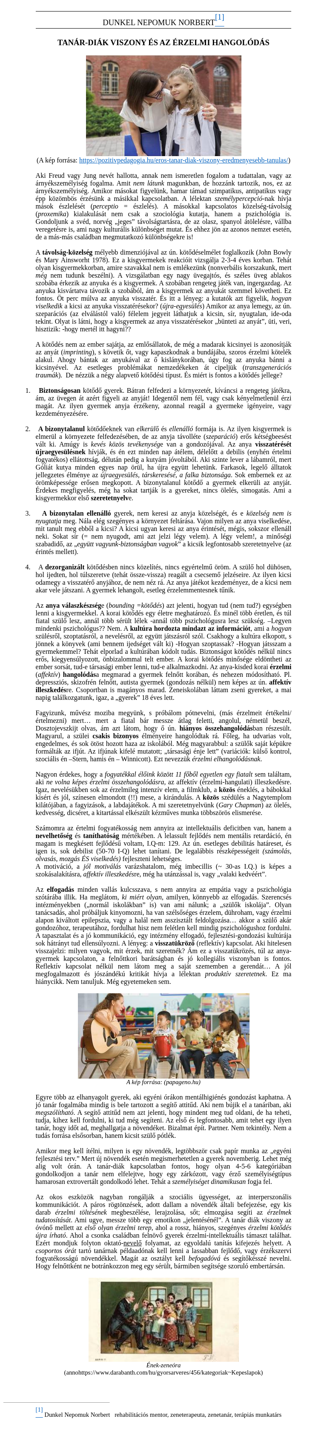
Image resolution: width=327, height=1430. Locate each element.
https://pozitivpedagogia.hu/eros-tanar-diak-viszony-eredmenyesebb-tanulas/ (183, 160)
